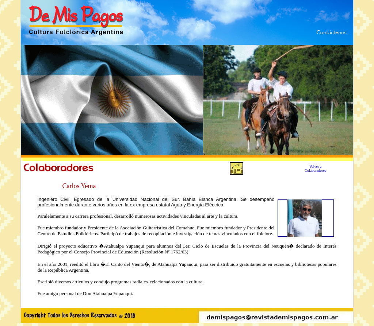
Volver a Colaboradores (315, 168)
